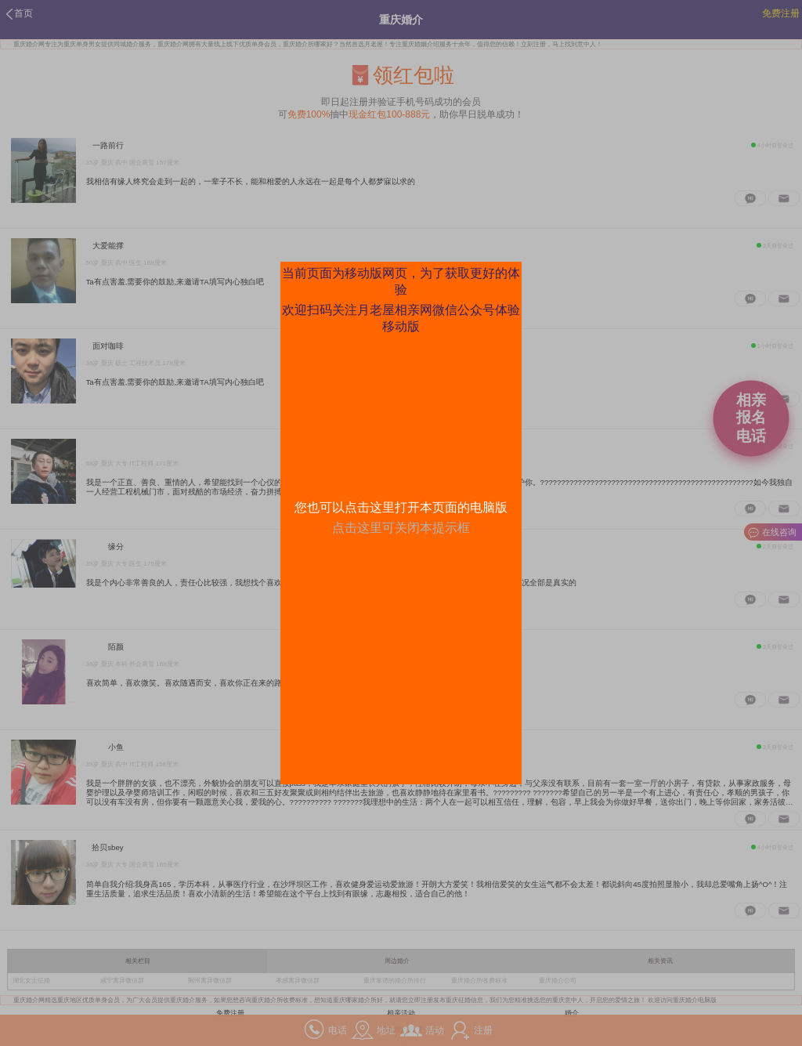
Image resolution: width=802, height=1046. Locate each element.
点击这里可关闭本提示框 (401, 527)
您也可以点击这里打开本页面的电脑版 (401, 507)
